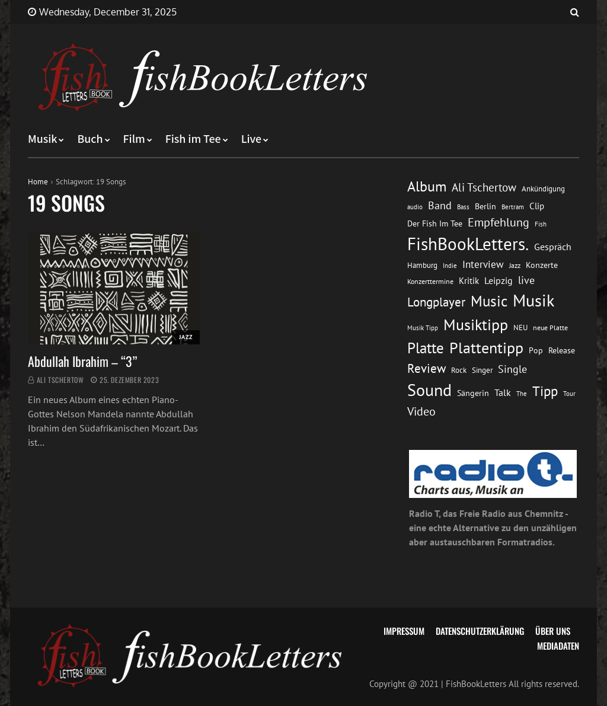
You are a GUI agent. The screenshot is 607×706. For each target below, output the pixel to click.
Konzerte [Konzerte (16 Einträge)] (542, 264)
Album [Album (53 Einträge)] (426, 186)
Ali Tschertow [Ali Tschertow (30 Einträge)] (484, 187)
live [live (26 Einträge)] (526, 280)
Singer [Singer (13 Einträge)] (482, 370)
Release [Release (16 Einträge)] (561, 350)
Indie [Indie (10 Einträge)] (450, 265)
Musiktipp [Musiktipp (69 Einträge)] (475, 324)
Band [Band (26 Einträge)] (440, 205)
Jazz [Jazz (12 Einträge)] (514, 265)
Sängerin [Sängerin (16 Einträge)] (473, 392)
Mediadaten (558, 645)
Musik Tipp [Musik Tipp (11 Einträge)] (422, 327)
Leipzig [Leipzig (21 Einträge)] (498, 280)
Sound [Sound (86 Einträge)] (429, 390)
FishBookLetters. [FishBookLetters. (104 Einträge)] (468, 243)
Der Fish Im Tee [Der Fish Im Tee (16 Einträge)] (434, 223)
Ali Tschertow (60, 380)
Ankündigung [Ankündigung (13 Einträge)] (543, 189)
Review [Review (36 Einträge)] (426, 368)
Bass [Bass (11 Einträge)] (463, 206)
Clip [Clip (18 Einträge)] (536, 206)
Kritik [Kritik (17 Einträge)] (469, 280)
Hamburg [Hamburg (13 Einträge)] (422, 265)
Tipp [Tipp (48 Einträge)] (545, 391)
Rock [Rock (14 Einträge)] (459, 370)
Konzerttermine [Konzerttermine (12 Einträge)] (430, 281)
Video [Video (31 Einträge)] (421, 411)
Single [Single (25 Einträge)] (512, 369)
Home (38, 182)
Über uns (552, 630)
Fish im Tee (193, 139)
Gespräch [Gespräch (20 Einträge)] (552, 247)
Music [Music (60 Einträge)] (489, 301)
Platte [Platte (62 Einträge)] (425, 347)
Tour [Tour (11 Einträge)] (569, 393)
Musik (42, 139)
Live (251, 139)
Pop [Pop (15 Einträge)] (536, 350)
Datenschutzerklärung (480, 630)
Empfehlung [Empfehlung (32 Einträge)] (498, 222)
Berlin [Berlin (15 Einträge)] (485, 206)
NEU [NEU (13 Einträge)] (520, 327)
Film (134, 139)
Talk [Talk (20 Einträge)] (502, 392)
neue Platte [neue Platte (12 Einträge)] (550, 327)
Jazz (186, 337)
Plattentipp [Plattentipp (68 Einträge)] (486, 347)
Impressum (404, 630)
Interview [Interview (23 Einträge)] (483, 264)
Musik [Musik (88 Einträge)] (533, 300)
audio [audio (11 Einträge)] (415, 206)
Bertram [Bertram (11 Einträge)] (512, 206)
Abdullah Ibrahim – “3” (82, 361)
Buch (90, 139)
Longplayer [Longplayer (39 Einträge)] (436, 301)
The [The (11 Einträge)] (521, 393)
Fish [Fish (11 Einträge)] (541, 223)
